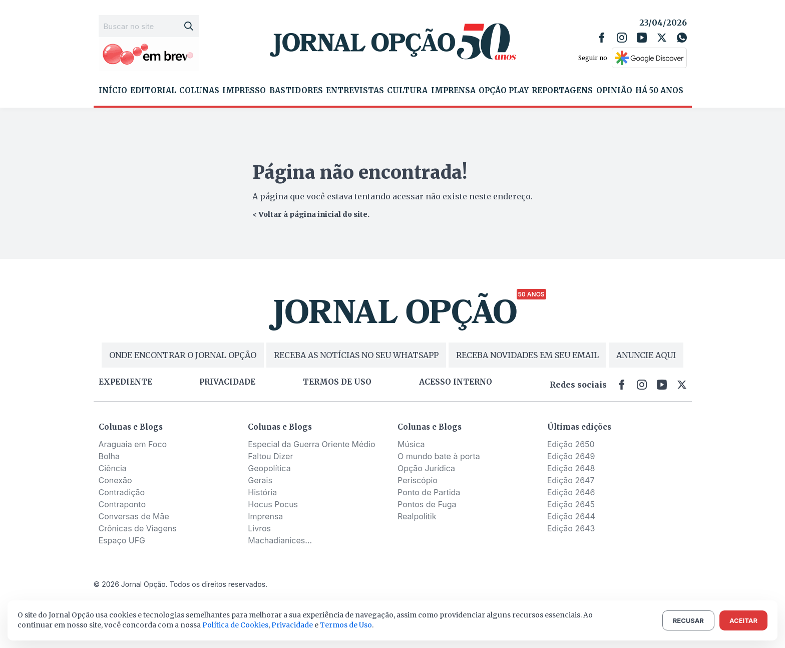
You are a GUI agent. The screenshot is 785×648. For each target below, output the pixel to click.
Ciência (113, 468)
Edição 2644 (571, 516)
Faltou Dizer (270, 456)
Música (411, 444)
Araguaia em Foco (133, 444)
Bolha (109, 456)
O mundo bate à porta (439, 456)
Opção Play (504, 90)
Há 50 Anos (659, 90)
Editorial (153, 90)
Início (113, 90)
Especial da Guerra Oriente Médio (311, 444)
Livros (259, 528)
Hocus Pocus (273, 504)
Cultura (407, 90)
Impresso (244, 90)
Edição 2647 (571, 480)
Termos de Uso (346, 624)
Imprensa (453, 90)
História (262, 492)
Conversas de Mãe (134, 516)
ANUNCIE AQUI (646, 355)
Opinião (614, 90)
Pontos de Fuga (427, 504)
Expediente (125, 382)
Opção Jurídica (426, 468)
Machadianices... (280, 540)
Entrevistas (355, 90)
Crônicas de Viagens (138, 528)
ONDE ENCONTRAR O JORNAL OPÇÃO (182, 355)
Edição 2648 (571, 468)
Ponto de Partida (429, 492)
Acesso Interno (455, 382)
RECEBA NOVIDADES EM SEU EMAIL (527, 355)
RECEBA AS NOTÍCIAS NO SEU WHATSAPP (356, 355)
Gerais (260, 480)
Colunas (199, 90)
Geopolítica (269, 468)
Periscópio (418, 480)
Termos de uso (337, 382)
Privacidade (227, 382)
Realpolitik (417, 516)
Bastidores (296, 90)
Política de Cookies (235, 624)
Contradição (122, 492)
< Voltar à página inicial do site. (310, 214)
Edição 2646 (571, 492)
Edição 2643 (571, 528)
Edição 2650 (571, 444)
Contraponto (122, 504)
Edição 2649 (571, 456)
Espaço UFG (122, 540)
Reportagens (562, 90)
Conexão (115, 480)
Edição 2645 (571, 504)
